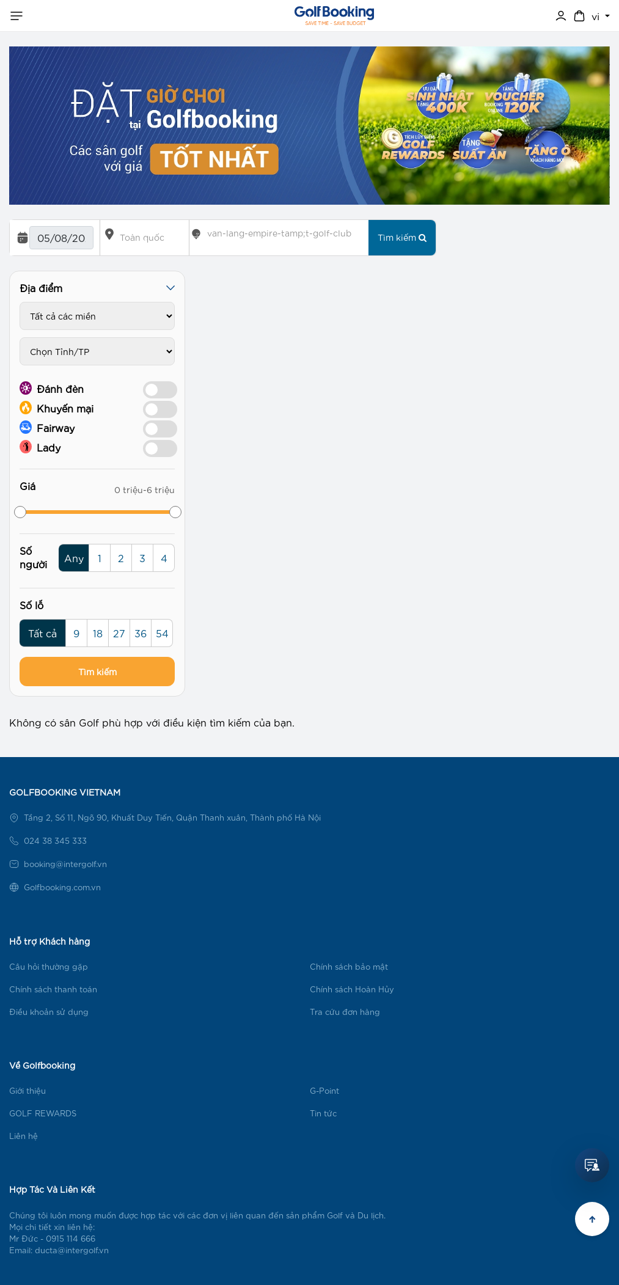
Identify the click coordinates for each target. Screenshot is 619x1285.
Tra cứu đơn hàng (345, 1011)
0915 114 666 (70, 1238)
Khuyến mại (56, 407)
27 (119, 632)
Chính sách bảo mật (349, 966)
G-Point (324, 1090)
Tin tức (323, 1113)
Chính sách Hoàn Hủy (352, 989)
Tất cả (42, 632)
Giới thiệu (27, 1090)
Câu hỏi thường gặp (48, 966)
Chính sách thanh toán (53, 989)
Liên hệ (23, 1135)
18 (98, 632)
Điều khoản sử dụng (49, 1011)
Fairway (47, 427)
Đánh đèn (52, 388)
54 (162, 632)
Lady (40, 446)
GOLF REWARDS (42, 1113)
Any (74, 557)
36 (140, 632)
